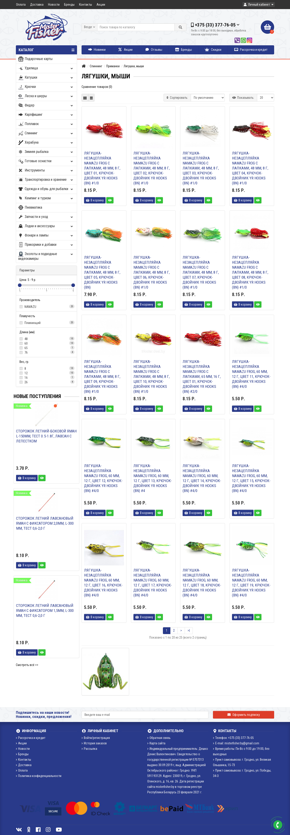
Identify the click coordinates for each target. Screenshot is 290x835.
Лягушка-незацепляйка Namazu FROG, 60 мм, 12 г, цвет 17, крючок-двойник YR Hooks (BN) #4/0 (152, 582)
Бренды (69, 4)
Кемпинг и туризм (46, 198)
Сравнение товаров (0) (97, 87)
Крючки (46, 86)
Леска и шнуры (46, 96)
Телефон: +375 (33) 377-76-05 (233, 738)
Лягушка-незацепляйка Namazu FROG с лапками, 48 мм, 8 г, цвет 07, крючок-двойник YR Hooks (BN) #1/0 (201, 272)
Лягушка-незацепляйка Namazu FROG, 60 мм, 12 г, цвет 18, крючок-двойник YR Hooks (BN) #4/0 (202, 582)
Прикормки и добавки (46, 244)
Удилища (46, 68)
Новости (54, 4)
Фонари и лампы (46, 235)
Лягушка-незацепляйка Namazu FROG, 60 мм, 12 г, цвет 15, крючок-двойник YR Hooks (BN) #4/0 (251, 478)
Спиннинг (46, 133)
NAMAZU (46, 306)
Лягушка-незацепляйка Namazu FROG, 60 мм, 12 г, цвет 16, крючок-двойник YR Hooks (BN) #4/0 (103, 582)
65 (46, 348)
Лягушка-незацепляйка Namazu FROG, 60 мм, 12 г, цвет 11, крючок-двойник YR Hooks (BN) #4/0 (251, 374)
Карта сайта (156, 743)
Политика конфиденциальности (38, 776)
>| (189, 630)
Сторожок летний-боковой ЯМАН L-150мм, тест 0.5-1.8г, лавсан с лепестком (46, 436)
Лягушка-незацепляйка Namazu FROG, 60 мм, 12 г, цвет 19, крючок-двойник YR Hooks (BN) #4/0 (251, 582)
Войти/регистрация (96, 738)
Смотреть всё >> (27, 665)
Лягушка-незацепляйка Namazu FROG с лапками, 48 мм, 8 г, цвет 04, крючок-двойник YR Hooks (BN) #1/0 (250, 168)
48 (46, 339)
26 (46, 382)
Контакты (85, 4)
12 (46, 373)
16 (46, 377)
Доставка (37, 4)
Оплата (21, 4)
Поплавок (46, 124)
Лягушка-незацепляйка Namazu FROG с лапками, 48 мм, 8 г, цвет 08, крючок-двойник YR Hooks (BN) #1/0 (250, 272)
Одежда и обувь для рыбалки (46, 189)
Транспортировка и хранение (46, 179)
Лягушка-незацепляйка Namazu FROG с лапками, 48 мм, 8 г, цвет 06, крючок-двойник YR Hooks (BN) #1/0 (151, 272)
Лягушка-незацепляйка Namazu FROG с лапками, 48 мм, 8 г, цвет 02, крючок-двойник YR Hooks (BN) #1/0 (151, 168)
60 (46, 343)
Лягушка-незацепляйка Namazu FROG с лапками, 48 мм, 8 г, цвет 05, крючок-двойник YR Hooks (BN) (102, 272)
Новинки (97, 50)
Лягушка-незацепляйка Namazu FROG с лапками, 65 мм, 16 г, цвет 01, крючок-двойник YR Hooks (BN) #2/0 (202, 376)
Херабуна (46, 142)
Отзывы (153, 50)
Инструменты (46, 170)
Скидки (213, 50)
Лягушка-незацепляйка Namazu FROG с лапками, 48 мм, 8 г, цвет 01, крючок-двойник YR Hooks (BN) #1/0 (102, 168)
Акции (101, 4)
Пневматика (30, 207)
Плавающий (46, 323)
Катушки (46, 77)
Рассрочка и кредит (251, 50)
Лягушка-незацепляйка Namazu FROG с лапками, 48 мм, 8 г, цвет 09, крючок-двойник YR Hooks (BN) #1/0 (102, 376)
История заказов (94, 743)
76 (46, 352)
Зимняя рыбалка (46, 152)
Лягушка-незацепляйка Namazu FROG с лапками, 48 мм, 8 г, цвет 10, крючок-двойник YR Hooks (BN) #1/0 (151, 376)
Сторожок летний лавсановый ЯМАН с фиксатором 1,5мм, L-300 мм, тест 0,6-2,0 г (45, 610)
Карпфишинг (46, 114)
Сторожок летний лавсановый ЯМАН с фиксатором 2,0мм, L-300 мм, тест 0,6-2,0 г (45, 523)
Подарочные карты (35, 59)
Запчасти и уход (46, 217)
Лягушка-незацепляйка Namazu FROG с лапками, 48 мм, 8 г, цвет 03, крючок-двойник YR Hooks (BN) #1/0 (201, 168)
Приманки (113, 66)
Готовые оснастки (46, 161)
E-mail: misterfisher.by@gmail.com (236, 743)
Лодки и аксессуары (46, 226)
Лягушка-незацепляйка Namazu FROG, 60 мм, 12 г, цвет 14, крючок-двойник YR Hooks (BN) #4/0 (202, 478)
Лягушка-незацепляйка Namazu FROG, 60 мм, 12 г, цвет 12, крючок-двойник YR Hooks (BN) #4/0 (103, 478)
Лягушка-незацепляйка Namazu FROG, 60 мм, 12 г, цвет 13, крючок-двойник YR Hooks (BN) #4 (152, 478)
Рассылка (89, 749)
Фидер (46, 105)
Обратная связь (159, 738)
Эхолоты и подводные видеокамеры (46, 256)
